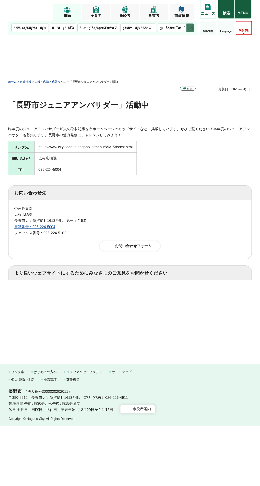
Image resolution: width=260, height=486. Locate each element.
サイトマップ (121, 431)
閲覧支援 (208, 31)
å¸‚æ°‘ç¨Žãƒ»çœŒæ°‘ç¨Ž (98, 28)
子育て (96, 16)
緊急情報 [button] (244, 30)
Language (226, 31)
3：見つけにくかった (111, 314)
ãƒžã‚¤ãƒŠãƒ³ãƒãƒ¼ (30, 28)
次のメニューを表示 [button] (190, 28)
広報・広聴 (42, 81)
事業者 (153, 16)
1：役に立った (32, 296)
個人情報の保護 (22, 439)
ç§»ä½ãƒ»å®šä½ (138, 28)
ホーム (12, 81)
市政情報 (181, 16)
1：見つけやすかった (37, 314)
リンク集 (17, 431)
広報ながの (59, 81)
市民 (67, 16)
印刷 (189, 88)
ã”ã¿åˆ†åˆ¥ (63, 28)
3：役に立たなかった (100, 296)
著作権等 (72, 439)
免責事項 (50, 439)
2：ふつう (63, 296)
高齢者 (124, 16)
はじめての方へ (45, 431)
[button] (226, 9)
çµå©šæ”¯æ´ (172, 28)
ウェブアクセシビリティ (84, 431)
